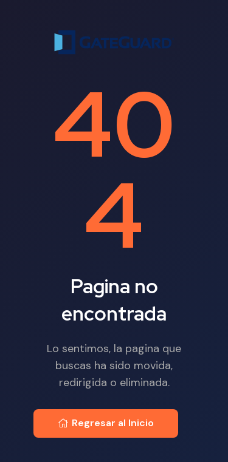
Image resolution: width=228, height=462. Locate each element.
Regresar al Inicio (106, 422)
